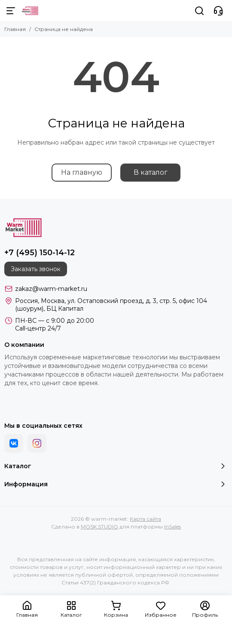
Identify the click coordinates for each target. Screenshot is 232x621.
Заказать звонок (36, 269)
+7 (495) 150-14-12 (39, 252)
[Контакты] (218, 11)
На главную (81, 172)
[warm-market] (30, 11)
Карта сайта (145, 519)
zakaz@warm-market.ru (51, 289)
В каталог (151, 172)
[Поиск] (199, 11)
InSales (172, 526)
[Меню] (10, 11)
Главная (15, 29)
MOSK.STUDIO (99, 526)
